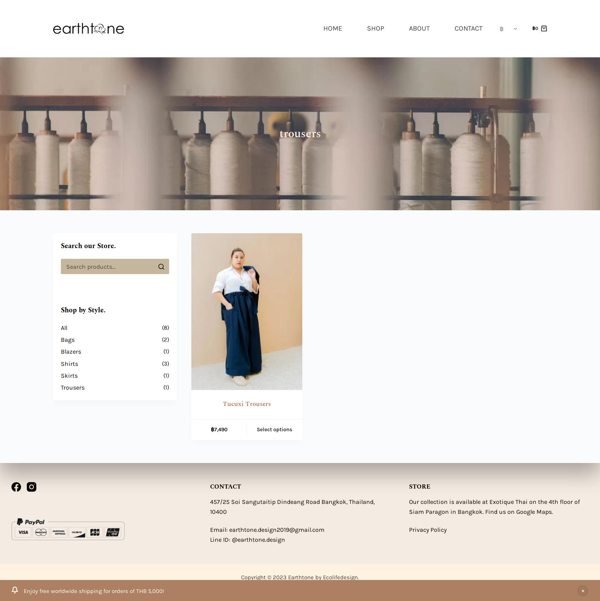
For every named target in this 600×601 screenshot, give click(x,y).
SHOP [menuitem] (375, 28)
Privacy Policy (428, 529)
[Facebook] (16, 487)
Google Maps (534, 511)
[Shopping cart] (539, 28)
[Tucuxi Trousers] (246, 311)
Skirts (69, 375)
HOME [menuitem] (332, 28)
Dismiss (583, 590)
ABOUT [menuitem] (419, 28)
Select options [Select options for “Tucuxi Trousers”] (274, 429)
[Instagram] (31, 487)
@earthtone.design (258, 539)
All (64, 327)
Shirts (69, 363)
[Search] (161, 266)
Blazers (71, 351)
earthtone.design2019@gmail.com (276, 529)
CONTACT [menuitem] (469, 28)
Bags (68, 339)
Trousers (73, 387)
